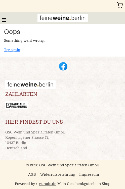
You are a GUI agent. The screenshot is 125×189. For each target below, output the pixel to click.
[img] (62, 18)
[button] (4, 19)
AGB (32, 174)
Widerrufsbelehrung (57, 174)
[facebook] (63, 66)
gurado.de (47, 184)
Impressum (89, 174)
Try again (12, 50)
